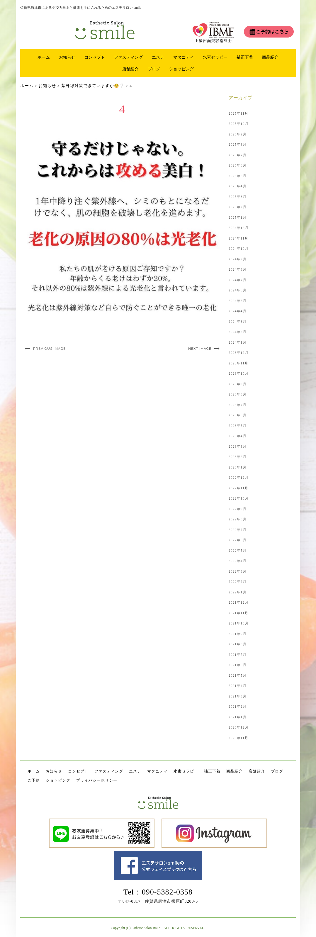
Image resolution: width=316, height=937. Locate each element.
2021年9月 (238, 634)
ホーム (44, 57)
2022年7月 (238, 530)
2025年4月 (238, 186)
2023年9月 (238, 384)
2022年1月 (238, 592)
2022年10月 (239, 498)
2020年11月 (239, 738)
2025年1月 (238, 217)
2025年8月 (238, 144)
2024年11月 (239, 238)
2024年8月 (238, 269)
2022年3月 (238, 571)
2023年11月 (239, 363)
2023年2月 (238, 457)
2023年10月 (239, 373)
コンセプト (94, 57)
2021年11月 (239, 613)
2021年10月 (239, 623)
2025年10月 (239, 124)
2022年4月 (238, 561)
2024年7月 (238, 280)
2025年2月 (238, 207)
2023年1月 (238, 467)
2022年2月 (238, 582)
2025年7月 (238, 155)
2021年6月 (238, 665)
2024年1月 (238, 342)
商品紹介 (270, 57)
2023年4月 (238, 436)
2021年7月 (238, 655)
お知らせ (67, 57)
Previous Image (49, 349)
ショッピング (181, 69)
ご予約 (34, 780)
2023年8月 (238, 394)
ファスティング (128, 57)
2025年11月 (239, 113)
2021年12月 (239, 602)
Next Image (199, 349)
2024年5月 (238, 301)
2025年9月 (238, 134)
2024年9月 (238, 259)
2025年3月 (238, 197)
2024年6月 (238, 290)
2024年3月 (238, 322)
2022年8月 (238, 519)
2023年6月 (238, 415)
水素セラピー (215, 57)
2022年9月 (238, 509)
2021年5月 (238, 675)
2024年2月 (238, 332)
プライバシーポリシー (96, 780)
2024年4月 (238, 311)
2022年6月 (238, 540)
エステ (158, 57)
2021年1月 (238, 717)
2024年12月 (239, 228)
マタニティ (183, 57)
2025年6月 (238, 165)
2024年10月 (239, 249)
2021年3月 (238, 696)
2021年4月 (238, 686)
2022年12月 (239, 478)
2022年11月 (239, 488)
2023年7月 (238, 405)
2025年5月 (238, 176)
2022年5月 (238, 551)
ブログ (154, 69)
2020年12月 (239, 727)
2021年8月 (238, 644)
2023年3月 (238, 446)
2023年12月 (239, 353)
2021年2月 (238, 707)
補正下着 (245, 57)
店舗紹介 (130, 69)
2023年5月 (238, 426)
